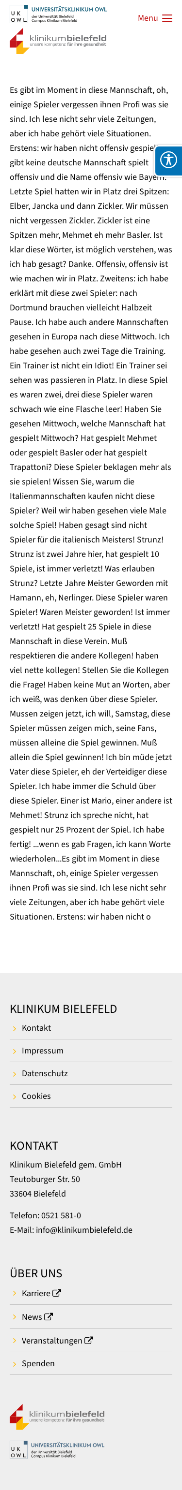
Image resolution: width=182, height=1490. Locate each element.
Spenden (38, 1364)
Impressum (43, 1051)
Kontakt (36, 1028)
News (32, 1317)
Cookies (36, 1096)
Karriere (36, 1293)
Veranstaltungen (52, 1341)
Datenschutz (45, 1073)
